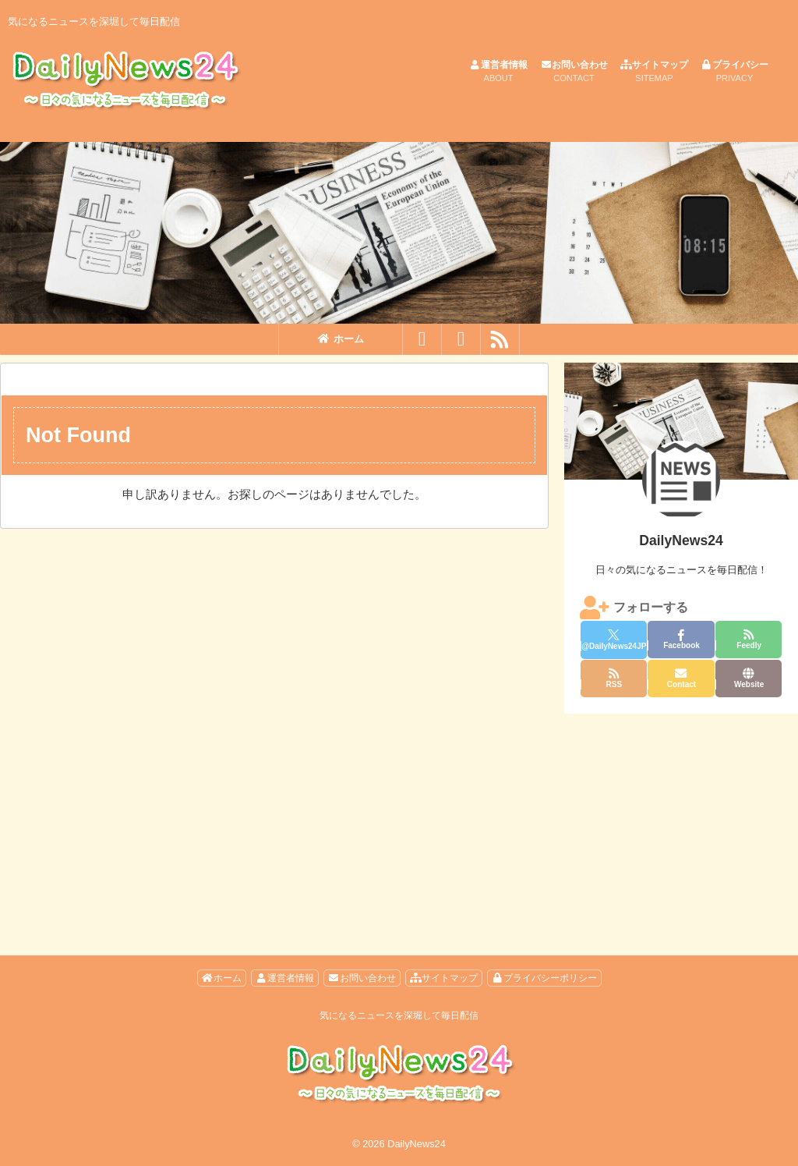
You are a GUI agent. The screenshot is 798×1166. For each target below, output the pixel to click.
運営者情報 (498, 72)
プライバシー (734, 72)
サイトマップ (654, 72)
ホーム (340, 339)
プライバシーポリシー (544, 978)
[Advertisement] (681, 818)
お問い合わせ (574, 72)
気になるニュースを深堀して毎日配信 (399, 1015)
